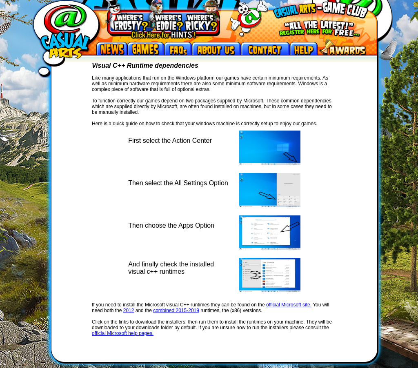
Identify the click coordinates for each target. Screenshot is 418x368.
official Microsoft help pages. (122, 333)
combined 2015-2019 (176, 310)
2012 (128, 310)
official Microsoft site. (288, 305)
